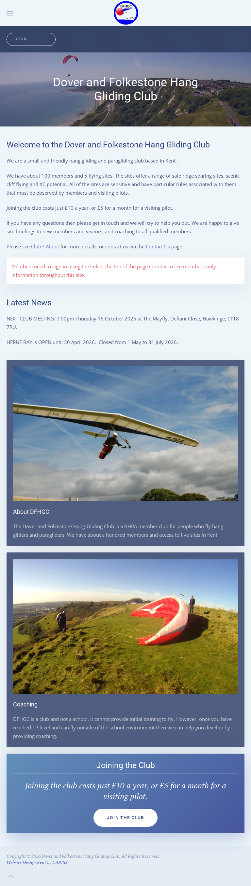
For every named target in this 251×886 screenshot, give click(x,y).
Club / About (45, 246)
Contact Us (158, 246)
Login (20, 39)
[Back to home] (125, 13)
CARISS (59, 862)
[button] (10, 13)
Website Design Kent (26, 862)
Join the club (125, 817)
